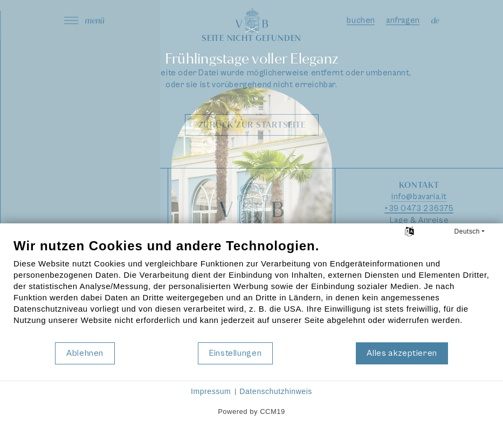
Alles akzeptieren (402, 353)
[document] (251, 290)
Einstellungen (235, 353)
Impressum (211, 391)
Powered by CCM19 (251, 411)
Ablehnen (85, 353)
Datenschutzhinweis (275, 391)
